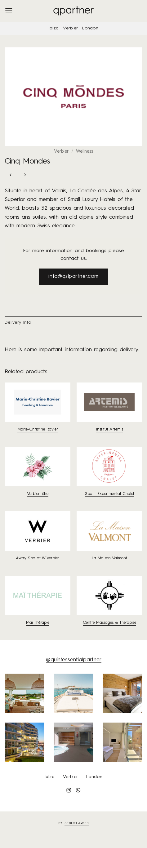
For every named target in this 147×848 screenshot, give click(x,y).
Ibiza (54, 28)
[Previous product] (25, 176)
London (90, 28)
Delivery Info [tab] (18, 322)
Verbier (70, 28)
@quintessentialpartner (73, 659)
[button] (9, 11)
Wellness (84, 151)
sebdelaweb (77, 823)
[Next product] (11, 176)
